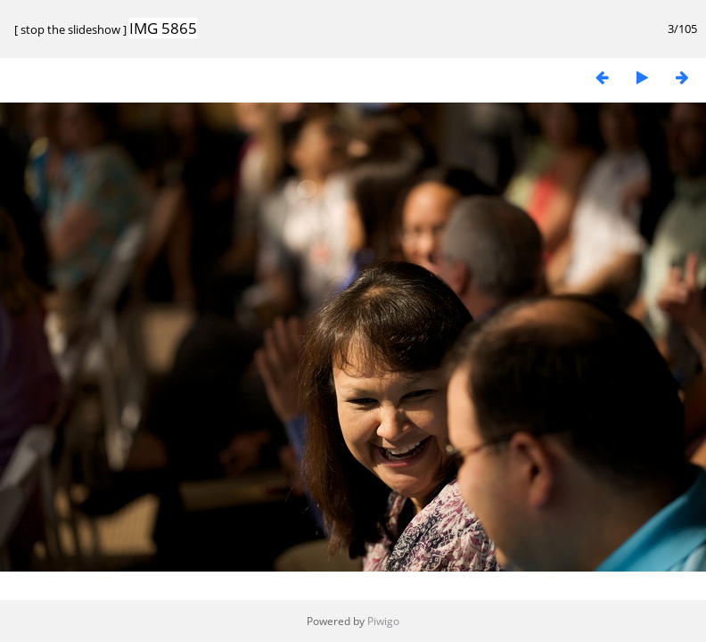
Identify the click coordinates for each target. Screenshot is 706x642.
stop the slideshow (70, 29)
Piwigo (383, 621)
